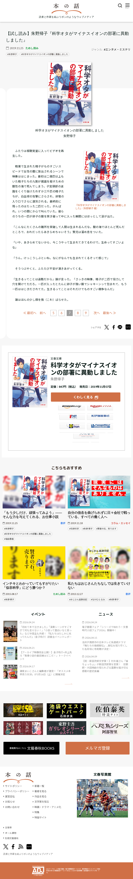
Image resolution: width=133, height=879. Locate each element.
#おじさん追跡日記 (78, 599)
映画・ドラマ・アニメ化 (47, 806)
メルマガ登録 (97, 747)
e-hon (71, 428)
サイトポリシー (13, 785)
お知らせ (10, 801)
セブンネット (71, 418)
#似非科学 (74, 528)
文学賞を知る (41, 801)
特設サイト (40, 817)
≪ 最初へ (28, 313)
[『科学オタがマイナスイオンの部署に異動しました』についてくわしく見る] (69, 93)
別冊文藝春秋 (12, 837)
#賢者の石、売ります (106, 528)
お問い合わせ (12, 806)
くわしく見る (83, 397)
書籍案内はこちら (31, 747)
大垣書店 (85, 437)
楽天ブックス (99, 409)
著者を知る (40, 791)
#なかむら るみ (98, 599)
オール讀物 (11, 832)
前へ (42, 313)
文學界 (8, 827)
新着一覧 (39, 785)
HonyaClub (99, 428)
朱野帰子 (12, 54)
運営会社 (10, 796)
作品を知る (40, 796)
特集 (36, 812)
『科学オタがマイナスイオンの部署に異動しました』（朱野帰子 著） (101, 207)
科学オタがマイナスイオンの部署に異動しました (45, 54)
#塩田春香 (9, 538)
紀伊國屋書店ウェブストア (99, 418)
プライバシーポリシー (17, 791)
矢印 (68, 683)
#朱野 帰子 (87, 528)
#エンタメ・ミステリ (117, 49)
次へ (97, 313)
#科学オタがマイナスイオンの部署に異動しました (27, 533)
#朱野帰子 (9, 528)
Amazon (71, 409)
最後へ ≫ (111, 313)
